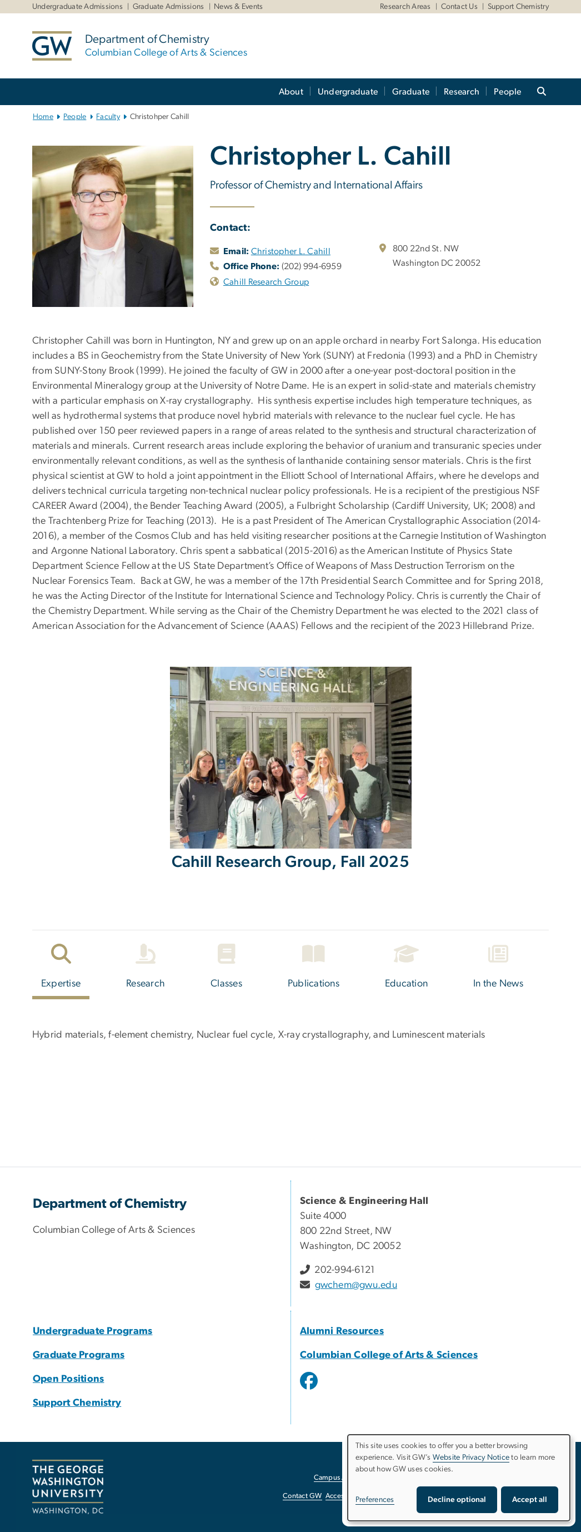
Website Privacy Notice (471, 1457)
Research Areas (405, 7)
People (508, 91)
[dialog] (459, 1478)
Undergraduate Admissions (77, 7)
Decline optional (457, 1500)
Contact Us (459, 7)
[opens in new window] (310, 1389)
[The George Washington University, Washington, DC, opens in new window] (67, 1487)
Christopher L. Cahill (290, 251)
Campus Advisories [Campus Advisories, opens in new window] (344, 1477)
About (291, 91)
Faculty (108, 117)
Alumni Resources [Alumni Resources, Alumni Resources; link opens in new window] (342, 1331)
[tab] (61, 969)
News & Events (238, 7)
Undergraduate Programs (93, 1331)
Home (43, 117)
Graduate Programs (78, 1355)
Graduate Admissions (168, 7)
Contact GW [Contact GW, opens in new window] (302, 1496)
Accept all (529, 1500)
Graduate (410, 91)
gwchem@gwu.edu (356, 1285)
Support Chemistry (518, 7)
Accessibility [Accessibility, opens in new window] (344, 1496)
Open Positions (68, 1379)
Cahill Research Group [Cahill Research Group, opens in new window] (266, 281)
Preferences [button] (374, 1500)
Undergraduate (348, 91)
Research (461, 91)
